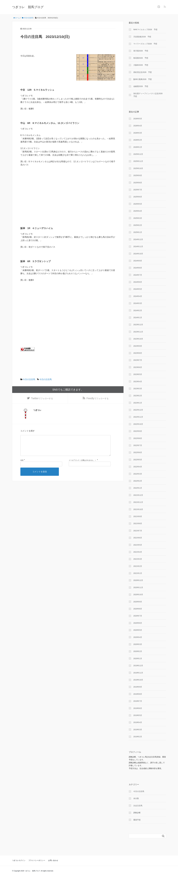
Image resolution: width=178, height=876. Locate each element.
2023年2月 (137, 396)
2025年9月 (137, 175)
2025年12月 (138, 154)
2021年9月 (137, 516)
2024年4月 (137, 296)
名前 (21, 465)
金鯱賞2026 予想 (140, 86)
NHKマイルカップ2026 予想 (145, 29)
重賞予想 (137, 820)
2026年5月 (137, 119)
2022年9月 (137, 431)
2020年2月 (137, 651)
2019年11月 (138, 673)
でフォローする (42, 398)
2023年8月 (137, 353)
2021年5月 (137, 545)
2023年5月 (137, 374)
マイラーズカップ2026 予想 (145, 44)
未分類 (136, 798)
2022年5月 (137, 460)
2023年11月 (138, 332)
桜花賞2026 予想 (140, 58)
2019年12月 (138, 666)
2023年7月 (137, 360)
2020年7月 (137, 616)
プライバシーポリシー (36, 860)
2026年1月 (137, 147)
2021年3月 (137, 559)
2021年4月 (137, 552)
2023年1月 (137, 403)
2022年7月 (137, 445)
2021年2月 (137, 566)
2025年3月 (137, 218)
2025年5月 (137, 204)
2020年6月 (137, 623)
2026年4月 (137, 126)
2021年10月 (138, 509)
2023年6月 (137, 367)
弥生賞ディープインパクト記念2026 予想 (148, 94)
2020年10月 (138, 594)
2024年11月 (138, 246)
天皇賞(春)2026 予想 (142, 37)
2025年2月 (137, 225)
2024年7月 (137, 275)
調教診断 (137, 813)
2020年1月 (137, 658)
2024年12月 (138, 239)
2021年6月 (137, 538)
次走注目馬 (137, 806)
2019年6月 (137, 708)
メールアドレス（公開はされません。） (82, 465)
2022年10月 (138, 424)
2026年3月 (137, 133)
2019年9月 (137, 687)
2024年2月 (137, 310)
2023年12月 (138, 325)
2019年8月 (137, 694)
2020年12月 (138, 580)
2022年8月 (137, 438)
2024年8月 (137, 268)
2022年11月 (138, 417)
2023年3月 (137, 389)
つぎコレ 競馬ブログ (28, 7)
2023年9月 (137, 346)
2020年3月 (137, 644)
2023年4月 (137, 381)
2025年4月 (137, 211)
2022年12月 (138, 410)
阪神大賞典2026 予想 (142, 79)
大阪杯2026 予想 (140, 65)
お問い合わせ (53, 860)
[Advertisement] (67, 201)
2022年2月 (137, 481)
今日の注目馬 (29, 379)
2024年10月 (138, 254)
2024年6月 (137, 282)
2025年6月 (137, 197)
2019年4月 (137, 722)
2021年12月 (138, 495)
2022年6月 (137, 452)
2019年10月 (138, 680)
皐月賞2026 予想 (140, 51)
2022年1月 (137, 488)
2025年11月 (138, 161)
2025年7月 (137, 190)
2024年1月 (137, 317)
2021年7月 (137, 531)
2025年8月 (137, 183)
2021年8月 (137, 523)
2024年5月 (137, 289)
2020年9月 (137, 602)
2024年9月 (137, 261)
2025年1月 (137, 232)
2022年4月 (137, 467)
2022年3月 (137, 474)
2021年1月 (137, 573)
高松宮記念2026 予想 (142, 72)
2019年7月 (137, 701)
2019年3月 (137, 730)
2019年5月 (137, 715)
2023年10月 (138, 339)
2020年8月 (137, 609)
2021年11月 (138, 502)
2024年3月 (137, 303)
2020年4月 (137, 637)
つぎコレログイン (18, 860)
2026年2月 (137, 140)
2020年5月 (137, 630)
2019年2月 (137, 737)
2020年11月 (138, 587)
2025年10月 (138, 168)
